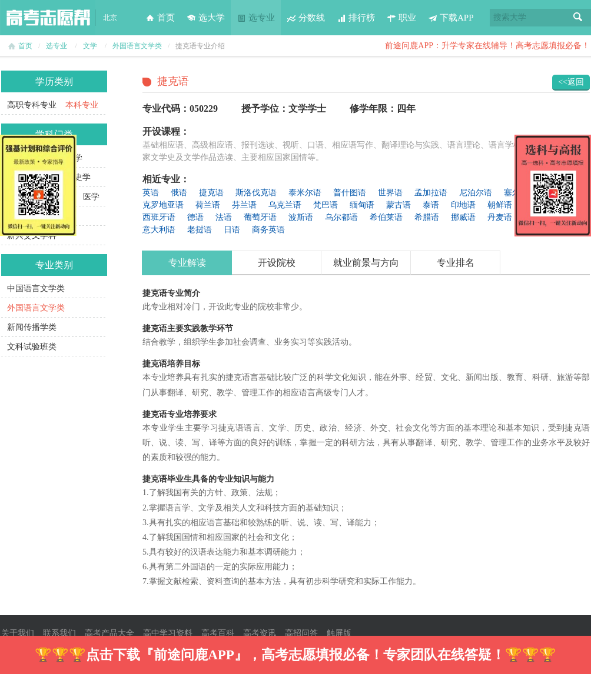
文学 (90, 46)
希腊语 (426, 217)
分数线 (306, 17)
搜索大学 (509, 17)
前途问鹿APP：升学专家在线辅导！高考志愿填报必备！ (487, 45)
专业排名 (455, 263)
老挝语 (199, 229)
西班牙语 (158, 217)
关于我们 (17, 633)
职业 (401, 17)
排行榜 (356, 17)
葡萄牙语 (260, 217)
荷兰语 (207, 205)
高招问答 (301, 633)
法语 (223, 217)
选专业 (256, 17)
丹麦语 (499, 217)
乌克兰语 (284, 205)
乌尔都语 (341, 217)
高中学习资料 (167, 633)
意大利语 (158, 229)
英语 (150, 192)
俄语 (179, 192)
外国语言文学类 (137, 46)
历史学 (78, 177)
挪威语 (463, 217)
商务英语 (268, 229)
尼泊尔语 (475, 192)
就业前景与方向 (366, 263)
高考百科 (217, 633)
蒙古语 (398, 205)
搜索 (578, 17)
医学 (91, 196)
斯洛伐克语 (256, 192)
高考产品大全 (109, 633)
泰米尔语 (304, 192)
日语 (232, 229)
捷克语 (211, 192)
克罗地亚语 (163, 205)
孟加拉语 (430, 192)
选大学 (206, 17)
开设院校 (277, 263)
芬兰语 (244, 205)
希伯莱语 (386, 217)
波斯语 (300, 217)
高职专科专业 (32, 105)
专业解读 (187, 263)
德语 (195, 217)
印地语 (463, 205)
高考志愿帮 (48, 17)
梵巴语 (325, 205)
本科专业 (81, 105)
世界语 (390, 192)
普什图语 (349, 192)
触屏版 (339, 633)
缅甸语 (362, 205)
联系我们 (59, 633)
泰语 (431, 205)
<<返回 (571, 82)
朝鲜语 (499, 205)
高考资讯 (259, 633)
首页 (160, 17)
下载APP (451, 17)
